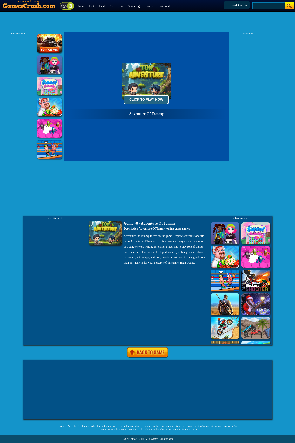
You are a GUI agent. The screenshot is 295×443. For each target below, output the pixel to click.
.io (121, 6)
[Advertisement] (147, 389)
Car (112, 6)
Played (149, 6)
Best (102, 6)
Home (125, 438)
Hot (91, 6)
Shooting (134, 6)
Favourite (165, 6)
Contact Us (134, 438)
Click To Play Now (146, 99)
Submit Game (237, 5)
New (81, 6)
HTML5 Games (150, 438)
